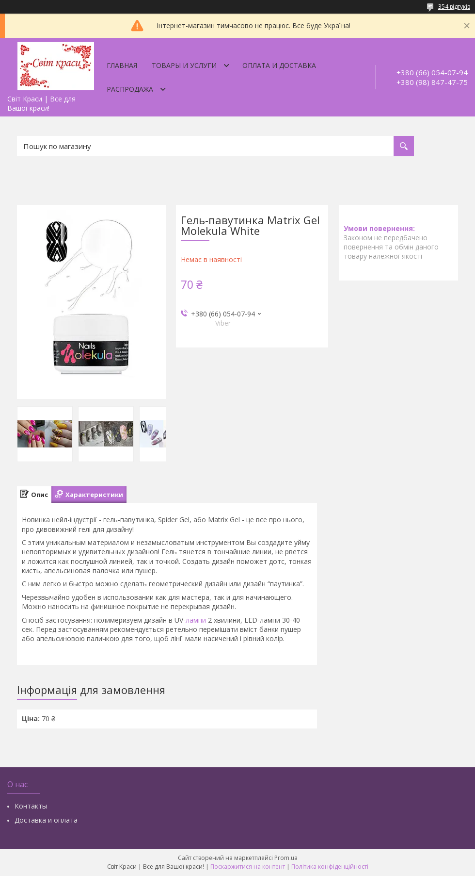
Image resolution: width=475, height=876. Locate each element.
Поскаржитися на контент (247, 866)
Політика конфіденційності (329, 866)
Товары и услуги (184, 65)
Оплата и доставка (279, 65)
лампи (196, 620)
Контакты (31, 805)
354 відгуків (454, 6)
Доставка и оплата (46, 820)
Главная (122, 65)
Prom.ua (286, 858)
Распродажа (130, 89)
